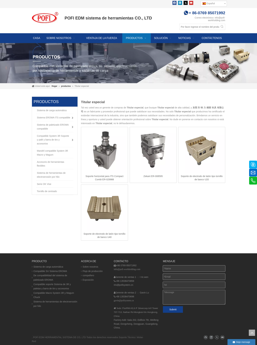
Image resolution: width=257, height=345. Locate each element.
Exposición (88, 280)
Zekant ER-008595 (153, 176)
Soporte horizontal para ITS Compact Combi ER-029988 (104, 178)
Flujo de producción (93, 271)
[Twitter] (186, 3)
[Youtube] (191, 3)
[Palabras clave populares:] (222, 27)
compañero (88, 275)
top (252, 333)
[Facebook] (174, 3)
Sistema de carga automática (48, 266)
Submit (173, 309)
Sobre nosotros (90, 266)
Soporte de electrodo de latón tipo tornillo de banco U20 (202, 178)
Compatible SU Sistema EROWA (50, 271)
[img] (128, 63)
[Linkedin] (180, 3)
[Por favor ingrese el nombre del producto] (199, 27)
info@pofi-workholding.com (216, 19)
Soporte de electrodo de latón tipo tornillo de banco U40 (104, 235)
